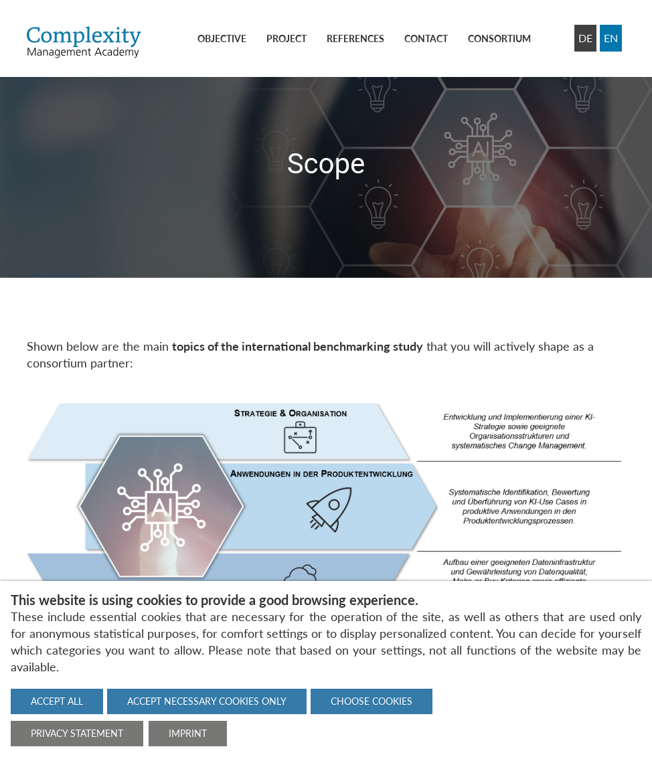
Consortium (499, 38)
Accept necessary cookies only (207, 701)
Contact (426, 38)
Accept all (57, 701)
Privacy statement (77, 733)
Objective (221, 38)
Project (286, 38)
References (355, 38)
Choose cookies (371, 701)
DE (585, 37)
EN (611, 37)
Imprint (188, 733)
